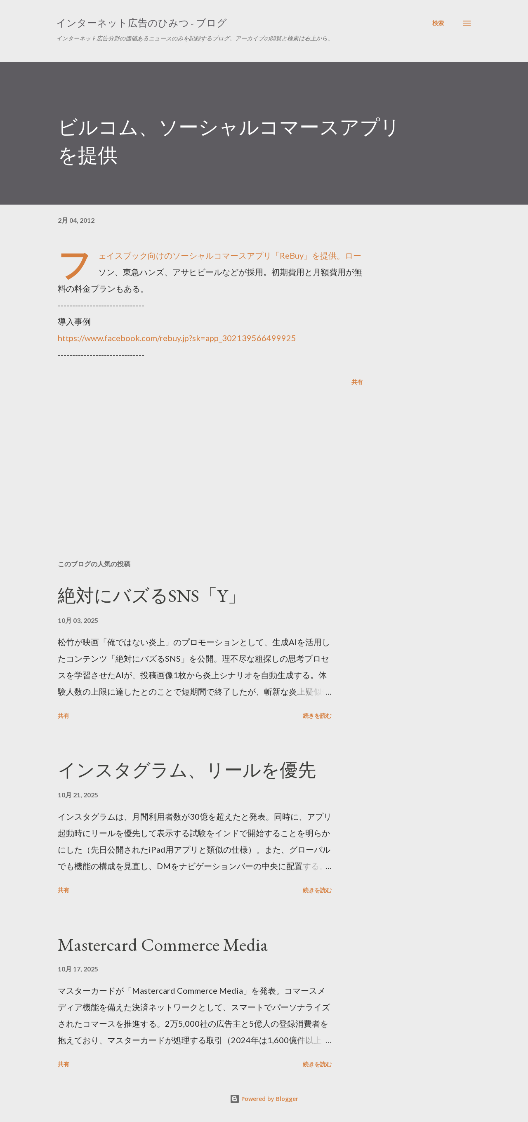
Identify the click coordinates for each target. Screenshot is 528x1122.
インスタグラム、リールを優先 (187, 770)
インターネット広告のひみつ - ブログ (141, 22)
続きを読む (317, 715)
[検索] (438, 23)
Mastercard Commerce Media (163, 944)
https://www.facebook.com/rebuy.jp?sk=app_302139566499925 (177, 338)
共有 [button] (357, 381)
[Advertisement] (197, 457)
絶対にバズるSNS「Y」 (152, 595)
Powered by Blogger (264, 1099)
